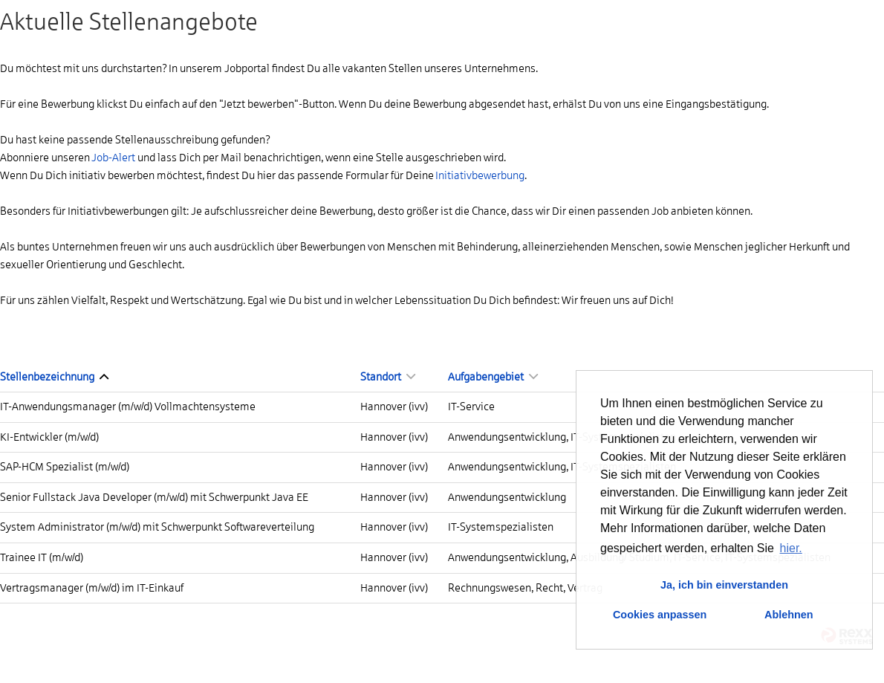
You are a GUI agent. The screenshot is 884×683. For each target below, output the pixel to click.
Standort (387, 377)
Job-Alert (113, 158)
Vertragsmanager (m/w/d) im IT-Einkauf (91, 588)
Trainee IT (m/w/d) (41, 557)
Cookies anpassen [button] (659, 615)
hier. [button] (791, 548)
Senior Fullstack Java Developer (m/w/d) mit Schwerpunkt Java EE (154, 497)
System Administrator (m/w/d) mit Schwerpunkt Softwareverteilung (157, 527)
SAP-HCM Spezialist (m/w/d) (64, 467)
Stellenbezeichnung (54, 377)
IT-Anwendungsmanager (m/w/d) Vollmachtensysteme (128, 406)
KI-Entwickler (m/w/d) (49, 437)
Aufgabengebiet (493, 377)
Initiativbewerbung (479, 175)
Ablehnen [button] (788, 615)
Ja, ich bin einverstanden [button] (724, 585)
